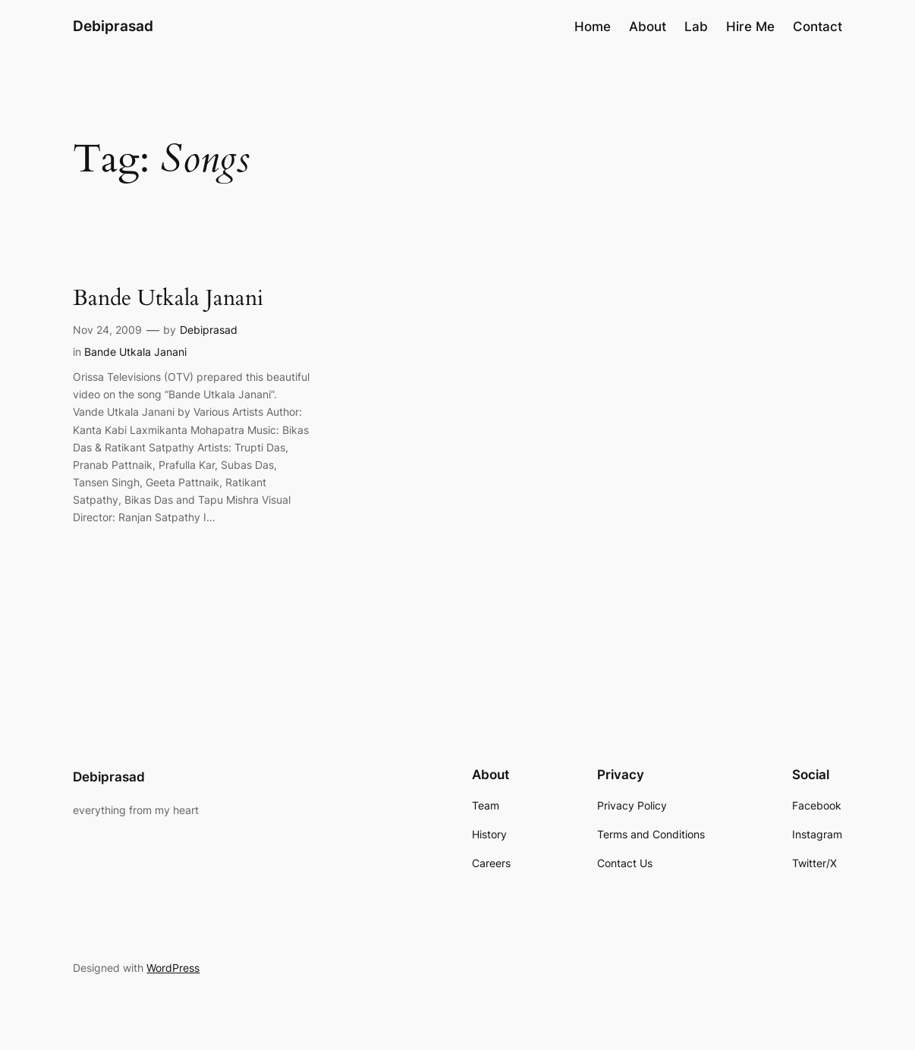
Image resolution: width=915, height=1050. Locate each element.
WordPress (173, 967)
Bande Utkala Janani (168, 298)
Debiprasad (113, 26)
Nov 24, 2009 (107, 329)
